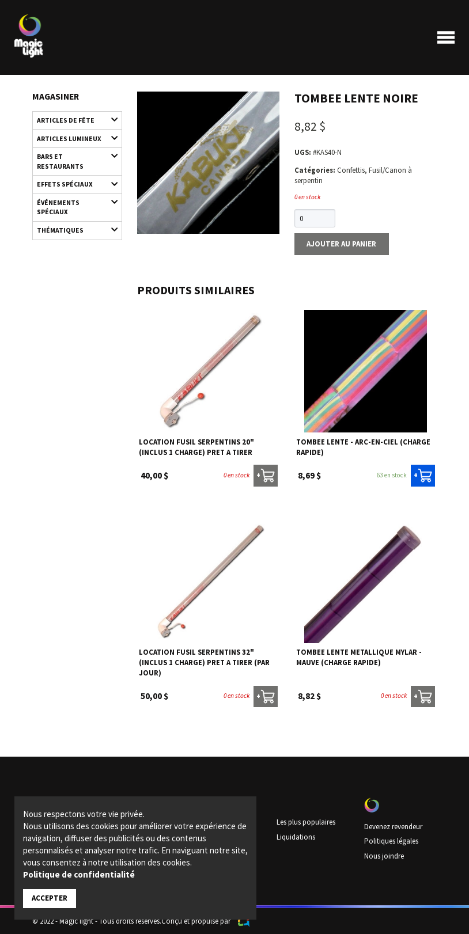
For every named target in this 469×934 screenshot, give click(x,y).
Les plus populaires (306, 821)
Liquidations (296, 836)
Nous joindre (384, 854)
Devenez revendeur (393, 825)
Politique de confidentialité (79, 874)
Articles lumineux (72, 137)
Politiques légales (391, 840)
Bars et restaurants (72, 158)
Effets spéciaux (72, 182)
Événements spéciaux (72, 203)
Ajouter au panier (341, 243)
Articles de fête (72, 119)
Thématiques (72, 227)
